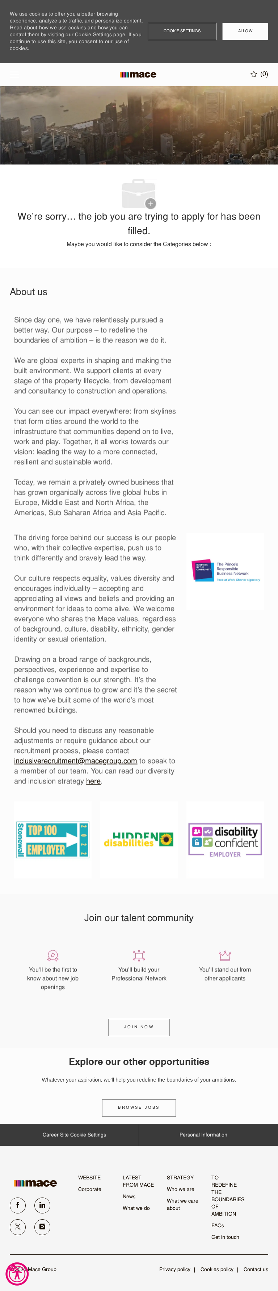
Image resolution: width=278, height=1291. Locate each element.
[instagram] (42, 1227)
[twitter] (18, 1227)
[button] (182, 31)
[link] (139, 1108)
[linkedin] (42, 1205)
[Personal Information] (203, 1138)
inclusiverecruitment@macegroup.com (75, 763)
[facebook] (18, 1205)
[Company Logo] (138, 74)
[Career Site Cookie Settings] (74, 1138)
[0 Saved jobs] (259, 74)
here (93, 783)
